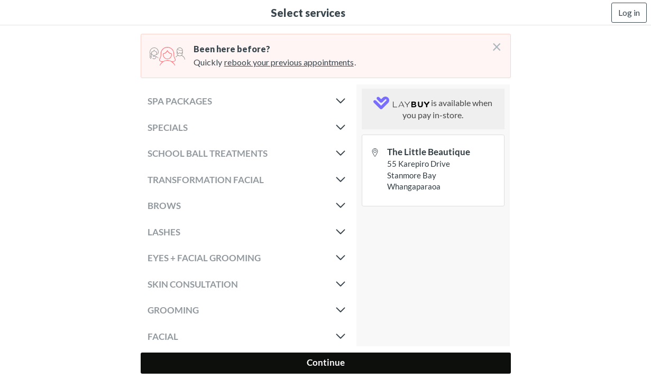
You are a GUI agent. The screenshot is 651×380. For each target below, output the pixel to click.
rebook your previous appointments (289, 62)
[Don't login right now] (493, 42)
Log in (629, 12)
